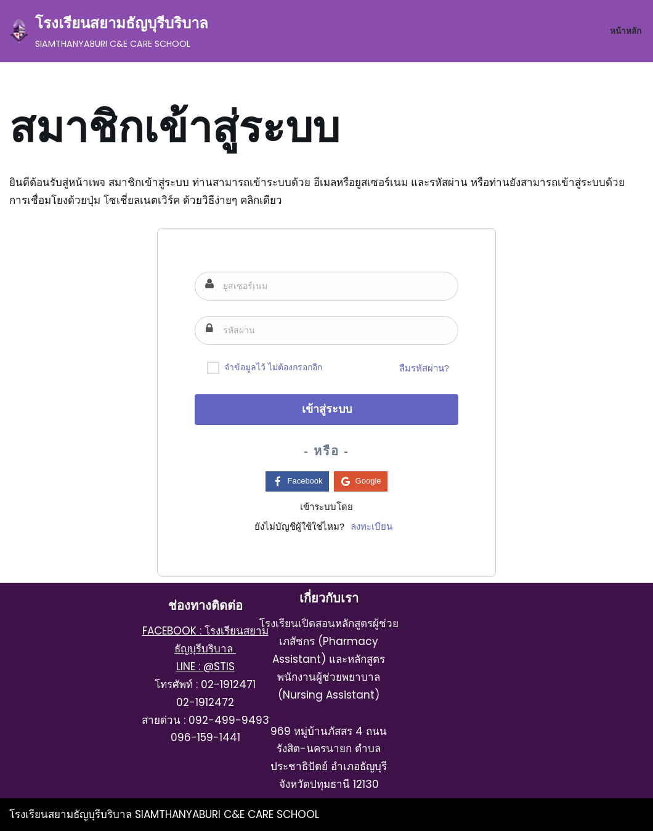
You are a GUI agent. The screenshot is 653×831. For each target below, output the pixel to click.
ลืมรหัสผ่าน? (424, 368)
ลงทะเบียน (371, 526)
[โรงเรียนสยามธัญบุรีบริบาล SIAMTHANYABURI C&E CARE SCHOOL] (108, 31)
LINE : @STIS (205, 666)
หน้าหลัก (625, 31)
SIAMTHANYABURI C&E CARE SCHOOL (227, 814)
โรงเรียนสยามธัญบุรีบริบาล (72, 814)
